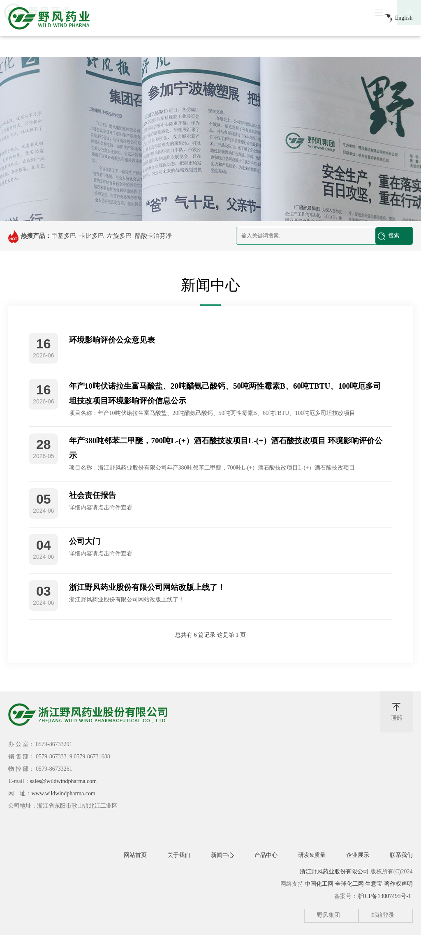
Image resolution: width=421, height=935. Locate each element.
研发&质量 (312, 855)
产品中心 (266, 855)
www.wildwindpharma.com (63, 793)
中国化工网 (319, 884)
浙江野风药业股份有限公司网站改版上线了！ (147, 587)
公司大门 (84, 541)
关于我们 (178, 855)
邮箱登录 (382, 915)
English (396, 18)
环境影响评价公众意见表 (112, 340)
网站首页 (135, 855)
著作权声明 (398, 884)
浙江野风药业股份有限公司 (334, 871)
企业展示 (357, 855)
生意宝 (373, 884)
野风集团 (328, 915)
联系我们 (401, 855)
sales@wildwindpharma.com (63, 781)
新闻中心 (222, 855)
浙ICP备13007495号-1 (384, 896)
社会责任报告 (92, 495)
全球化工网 (349, 884)
